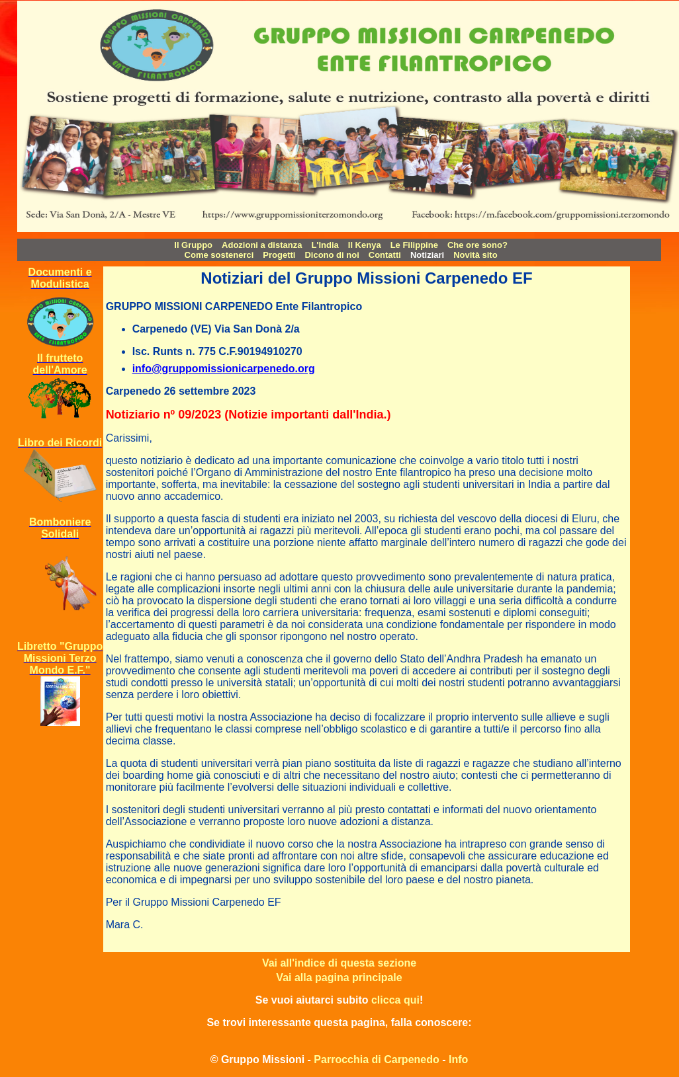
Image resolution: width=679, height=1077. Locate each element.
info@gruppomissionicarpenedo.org (223, 368)
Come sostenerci (219, 255)
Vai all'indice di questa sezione (339, 963)
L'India (324, 245)
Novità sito (475, 255)
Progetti (279, 255)
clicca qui (395, 1000)
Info (458, 1059)
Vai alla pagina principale (339, 977)
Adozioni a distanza (262, 245)
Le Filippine (414, 245)
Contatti (385, 255)
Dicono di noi (331, 255)
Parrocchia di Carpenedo (376, 1059)
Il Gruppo (193, 245)
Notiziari (427, 255)
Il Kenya (364, 245)
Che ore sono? (477, 245)
